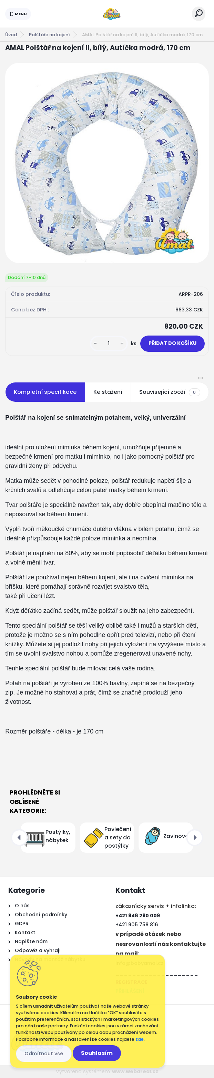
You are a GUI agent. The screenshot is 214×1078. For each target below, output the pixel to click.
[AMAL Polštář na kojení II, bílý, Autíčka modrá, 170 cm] (107, 163)
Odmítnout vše (43, 1053)
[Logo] (111, 14)
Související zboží (169, 392)
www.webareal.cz (135, 1071)
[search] (198, 13)
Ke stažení (107, 392)
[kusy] (109, 343)
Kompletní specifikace (45, 392)
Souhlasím (97, 1053)
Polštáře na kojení (49, 34)
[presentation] (19, 837)
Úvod (11, 34)
